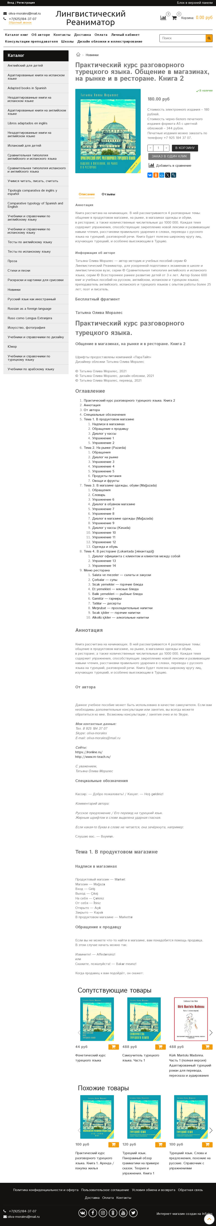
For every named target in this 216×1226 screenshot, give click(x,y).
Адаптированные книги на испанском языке (36, 77)
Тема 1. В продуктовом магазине (109, 419)
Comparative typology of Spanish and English (35, 205)
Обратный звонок (20, 22)
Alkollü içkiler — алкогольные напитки (120, 617)
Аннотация (92, 405)
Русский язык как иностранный (32, 299)
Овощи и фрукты (105, 480)
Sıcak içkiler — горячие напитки (116, 612)
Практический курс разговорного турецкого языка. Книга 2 (129, 400)
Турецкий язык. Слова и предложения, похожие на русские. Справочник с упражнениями (190, 1161)
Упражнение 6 (103, 499)
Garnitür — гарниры (107, 598)
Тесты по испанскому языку (29, 251)
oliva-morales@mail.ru (24, 13)
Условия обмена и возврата (153, 1190)
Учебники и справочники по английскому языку (29, 218)
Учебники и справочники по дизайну (36, 337)
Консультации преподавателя (31, 41)
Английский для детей (25, 65)
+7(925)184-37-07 (22, 19)
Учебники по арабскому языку (31, 369)
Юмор (12, 346)
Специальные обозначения (105, 414)
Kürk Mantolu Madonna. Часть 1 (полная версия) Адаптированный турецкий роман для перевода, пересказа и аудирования (190, 1065)
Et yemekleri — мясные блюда (115, 589)
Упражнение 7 (103, 509)
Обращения (101, 452)
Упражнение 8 (103, 513)
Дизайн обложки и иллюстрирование (110, 41)
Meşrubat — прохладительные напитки (122, 608)
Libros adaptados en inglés (27, 123)
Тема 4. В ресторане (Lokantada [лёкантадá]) (119, 551)
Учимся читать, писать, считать (33, 181)
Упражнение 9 (103, 523)
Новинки (92, 55)
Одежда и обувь (105, 546)
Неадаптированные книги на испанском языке (29, 99)
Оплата (101, 34)
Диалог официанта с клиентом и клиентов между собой (136, 556)
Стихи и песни (19, 270)
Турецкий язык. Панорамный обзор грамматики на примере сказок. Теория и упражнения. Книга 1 (140, 1163)
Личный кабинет (125, 34)
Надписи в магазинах (108, 424)
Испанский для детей (24, 145)
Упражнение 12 (104, 542)
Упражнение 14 (104, 565)
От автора (92, 410)
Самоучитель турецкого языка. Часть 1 (140, 1058)
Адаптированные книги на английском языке (37, 112)
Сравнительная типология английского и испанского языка (32, 157)
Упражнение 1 (103, 438)
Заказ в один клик (169, 156)
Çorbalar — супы (104, 579)
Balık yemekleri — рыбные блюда (117, 594)
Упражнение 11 (103, 537)
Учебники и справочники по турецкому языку (29, 358)
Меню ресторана (97, 570)
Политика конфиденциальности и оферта (45, 1190)
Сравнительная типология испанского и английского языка (37, 170)
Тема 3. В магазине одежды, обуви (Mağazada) (120, 485)
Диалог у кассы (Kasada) (111, 527)
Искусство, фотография (26, 327)
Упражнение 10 (104, 532)
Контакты (62, 34)
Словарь (98, 495)
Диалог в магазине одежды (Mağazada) (122, 518)
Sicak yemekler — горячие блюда (117, 584)
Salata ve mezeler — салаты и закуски (121, 575)
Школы (67, 41)
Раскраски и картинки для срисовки (35, 280)
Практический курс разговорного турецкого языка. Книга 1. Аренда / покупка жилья (94, 1161)
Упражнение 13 (104, 561)
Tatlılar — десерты (106, 603)
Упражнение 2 (103, 443)
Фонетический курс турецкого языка (90, 1058)
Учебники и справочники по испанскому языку (29, 231)
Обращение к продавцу (110, 428)
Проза (12, 261)
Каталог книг (16, 34)
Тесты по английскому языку (30, 242)
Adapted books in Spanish (27, 88)
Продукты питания (106, 476)
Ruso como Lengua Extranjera (30, 318)
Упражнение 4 (103, 466)
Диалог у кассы (104, 433)
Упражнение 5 (103, 471)
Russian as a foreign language (29, 308)
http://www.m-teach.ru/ (93, 756)
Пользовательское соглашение (105, 1190)
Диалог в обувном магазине (113, 504)
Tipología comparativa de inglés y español (32, 192)
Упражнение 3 (103, 462)
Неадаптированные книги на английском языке (29, 134)
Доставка (82, 34)
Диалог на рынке (105, 457)
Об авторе (40, 34)
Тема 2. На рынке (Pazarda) (105, 447)
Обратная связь (190, 1190)
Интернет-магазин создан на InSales (185, 1214)
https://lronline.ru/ (89, 752)
